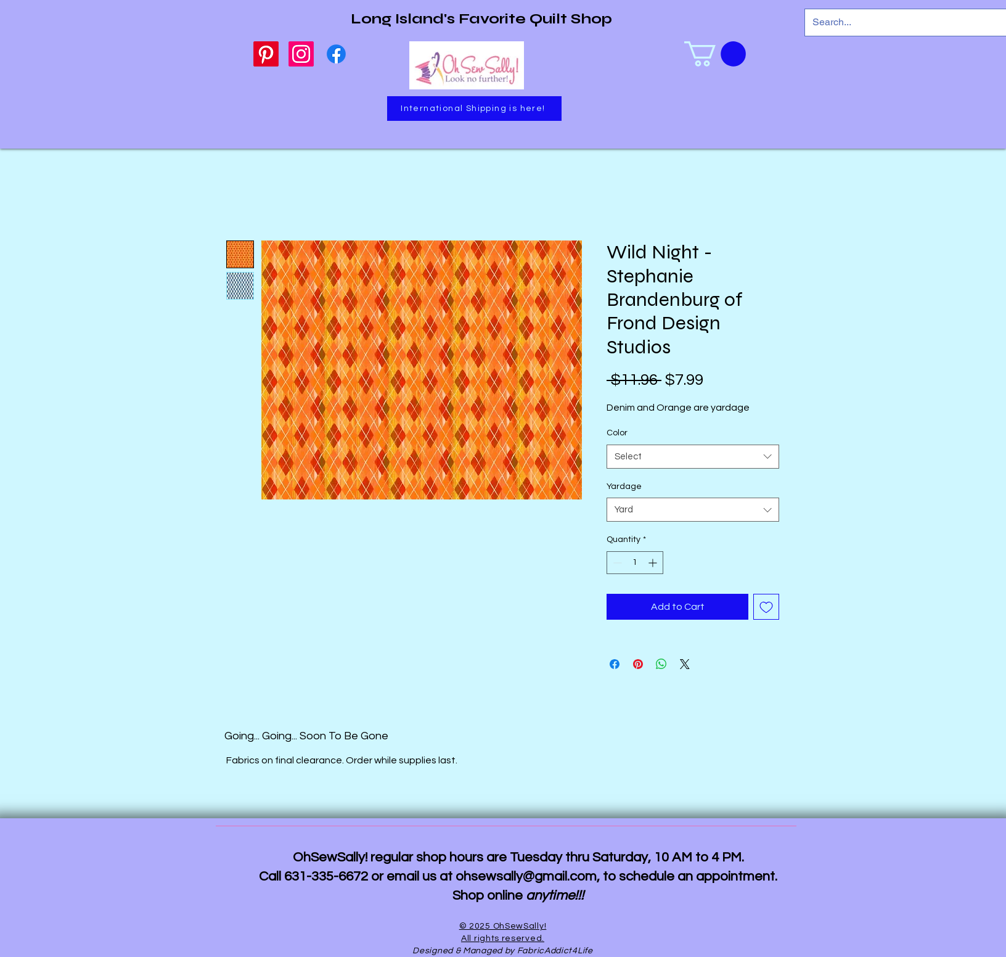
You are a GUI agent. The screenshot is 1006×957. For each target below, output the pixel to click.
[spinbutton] (635, 562)
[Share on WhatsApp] (661, 664)
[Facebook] (336, 54)
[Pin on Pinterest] (638, 664)
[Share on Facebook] (614, 664)
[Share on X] (684, 664)
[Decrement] (616, 562)
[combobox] (693, 457)
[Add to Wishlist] (766, 607)
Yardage (624, 486)
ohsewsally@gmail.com (526, 876)
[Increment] (653, 562)
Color (617, 433)
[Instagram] (301, 54)
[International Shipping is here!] (474, 108)
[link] (715, 54)
